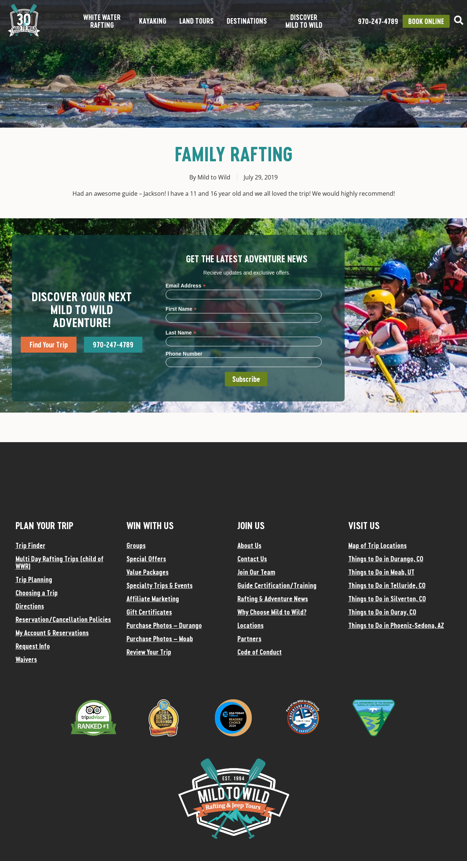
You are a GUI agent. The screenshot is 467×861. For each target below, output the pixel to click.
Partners (249, 639)
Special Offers (146, 559)
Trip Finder (30, 545)
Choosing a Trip (37, 593)
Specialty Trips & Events (159, 585)
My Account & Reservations (52, 633)
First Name (181, 309)
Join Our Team (256, 572)
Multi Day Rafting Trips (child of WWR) (60, 562)
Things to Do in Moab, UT (381, 572)
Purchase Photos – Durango (164, 625)
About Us (249, 545)
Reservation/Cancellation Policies (63, 619)
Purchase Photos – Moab (159, 639)
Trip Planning (34, 579)
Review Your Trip (148, 652)
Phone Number (184, 353)
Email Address (186, 285)
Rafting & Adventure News (272, 599)
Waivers (26, 659)
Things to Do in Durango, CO (385, 559)
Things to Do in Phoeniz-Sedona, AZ (396, 625)
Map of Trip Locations (377, 545)
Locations (250, 625)
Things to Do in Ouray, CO (382, 612)
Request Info (33, 646)
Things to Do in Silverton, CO (387, 599)
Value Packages (147, 572)
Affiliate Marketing (152, 599)
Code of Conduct (259, 652)
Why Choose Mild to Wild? (272, 612)
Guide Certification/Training (277, 585)
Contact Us (252, 559)
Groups (136, 545)
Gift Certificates (149, 612)
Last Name (181, 332)
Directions (30, 606)
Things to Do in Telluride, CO (387, 585)
